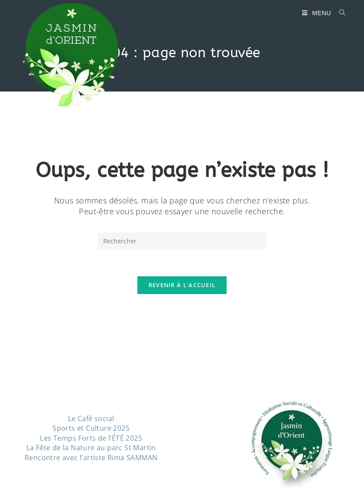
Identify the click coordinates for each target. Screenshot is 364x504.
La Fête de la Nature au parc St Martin (91, 447)
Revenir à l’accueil (182, 285)
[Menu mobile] (317, 13)
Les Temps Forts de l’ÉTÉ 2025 (91, 438)
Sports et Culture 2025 (91, 428)
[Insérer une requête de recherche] (182, 241)
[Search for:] (339, 13)
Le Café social (91, 418)
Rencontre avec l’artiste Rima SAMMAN (91, 457)
